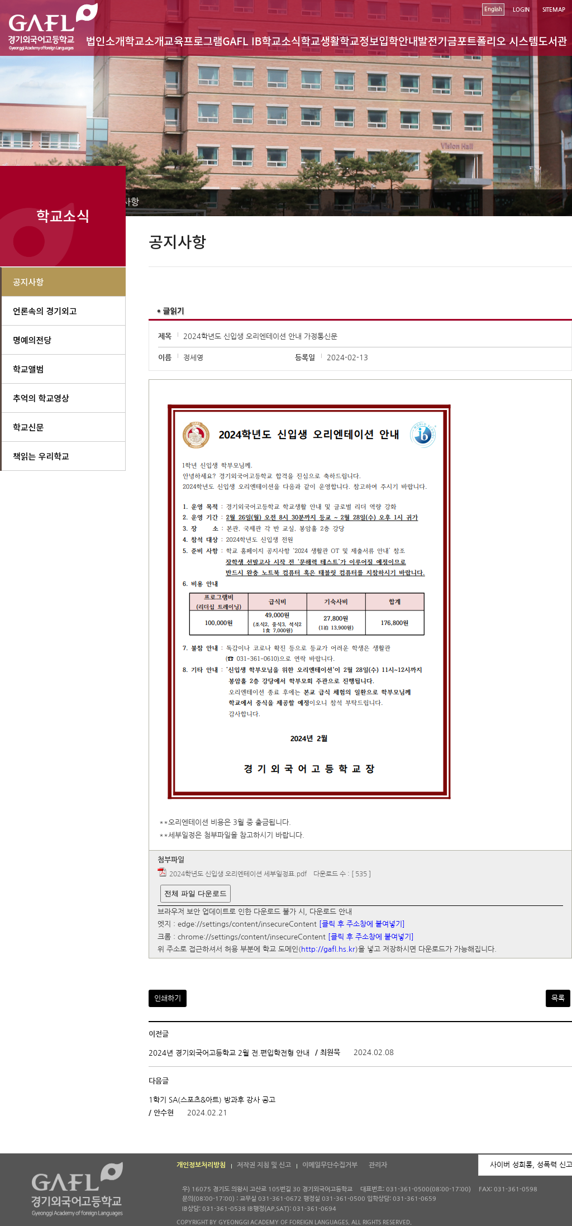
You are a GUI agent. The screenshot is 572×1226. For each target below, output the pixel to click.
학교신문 (28, 427)
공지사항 (28, 282)
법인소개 (105, 40)
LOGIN (521, 9)
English (493, 9)
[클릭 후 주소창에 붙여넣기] (362, 924)
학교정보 (359, 40)
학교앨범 (28, 369)
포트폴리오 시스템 (497, 40)
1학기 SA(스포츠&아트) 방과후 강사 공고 (212, 1099)
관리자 (378, 1165)
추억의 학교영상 (41, 398)
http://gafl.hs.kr (328, 949)
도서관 (552, 40)
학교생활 (320, 40)
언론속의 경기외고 (45, 311)
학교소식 (281, 40)
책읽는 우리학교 (41, 456)
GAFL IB (241, 40)
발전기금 (437, 40)
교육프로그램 (193, 40)
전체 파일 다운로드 (195, 893)
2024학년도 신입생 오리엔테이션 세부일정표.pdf (238, 874)
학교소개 (144, 40)
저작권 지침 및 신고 (264, 1165)
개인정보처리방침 (201, 1165)
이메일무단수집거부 (330, 1165)
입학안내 (398, 40)
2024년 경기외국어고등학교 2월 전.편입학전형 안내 (229, 1053)
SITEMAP (553, 9)
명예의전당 (32, 340)
